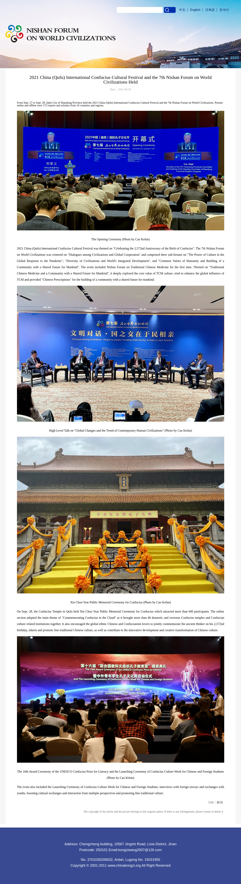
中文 (182, 9)
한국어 (224, 9)
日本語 (210, 9)
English (195, 9)
